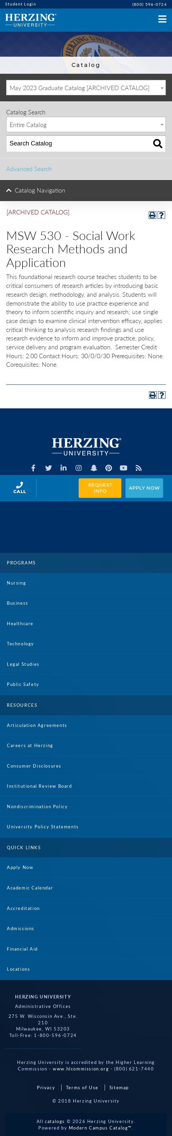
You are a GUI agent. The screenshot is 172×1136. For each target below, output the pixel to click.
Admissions (21, 928)
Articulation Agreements (37, 725)
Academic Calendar (30, 887)
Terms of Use (82, 1087)
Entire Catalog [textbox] (28, 124)
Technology (20, 643)
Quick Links (24, 847)
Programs (21, 562)
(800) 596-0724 (149, 4)
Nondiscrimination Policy (37, 806)
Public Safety (23, 684)
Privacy (46, 1087)
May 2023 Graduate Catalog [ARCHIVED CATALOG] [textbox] (79, 88)
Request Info (101, 488)
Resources (22, 705)
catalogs (55, 1121)
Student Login (20, 3)
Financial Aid (22, 949)
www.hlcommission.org (81, 1068)
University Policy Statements (43, 826)
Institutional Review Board (39, 786)
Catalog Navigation (40, 190)
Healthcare (20, 623)
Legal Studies (23, 664)
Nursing (16, 583)
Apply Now (144, 488)
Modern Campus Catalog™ (100, 1128)
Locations (18, 969)
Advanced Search (29, 168)
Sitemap (119, 1087)
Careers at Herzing (30, 745)
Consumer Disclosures (34, 766)
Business (17, 603)
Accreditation (23, 908)
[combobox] (86, 87)
